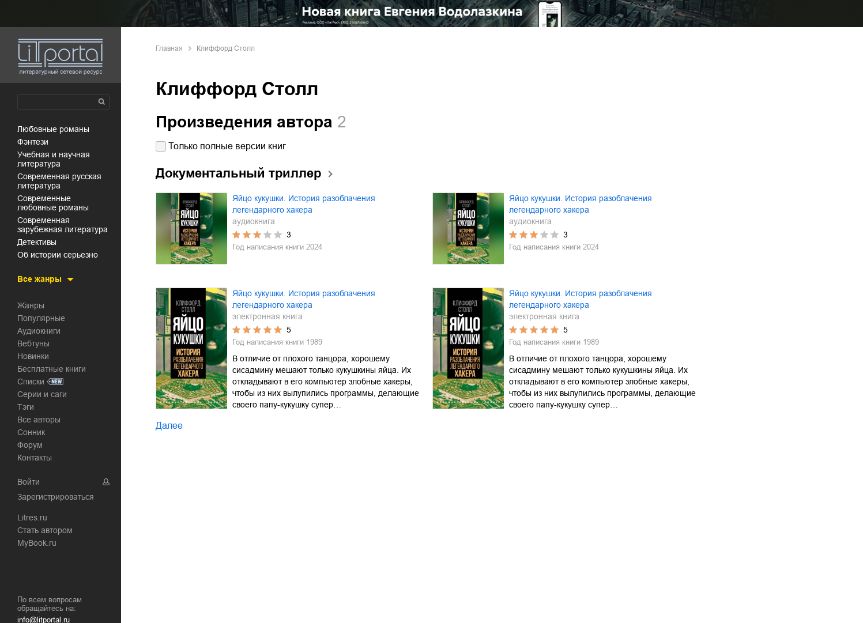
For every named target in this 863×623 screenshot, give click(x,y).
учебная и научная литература (53, 159)
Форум (30, 445)
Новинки (33, 356)
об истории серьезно (57, 254)
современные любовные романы (53, 203)
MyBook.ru (36, 543)
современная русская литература (59, 181)
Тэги (25, 406)
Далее (169, 426)
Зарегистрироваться (55, 496)
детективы (36, 242)
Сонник (31, 432)
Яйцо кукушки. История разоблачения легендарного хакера (303, 204)
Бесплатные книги (51, 368)
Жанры (30, 305)
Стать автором (45, 530)
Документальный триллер (238, 173)
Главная (169, 48)
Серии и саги (42, 394)
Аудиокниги (39, 330)
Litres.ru (32, 517)
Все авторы (39, 419)
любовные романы (53, 129)
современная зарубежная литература (62, 225)
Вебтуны (33, 343)
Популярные (41, 318)
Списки (30, 381)
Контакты (34, 457)
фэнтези (32, 141)
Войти (28, 481)
